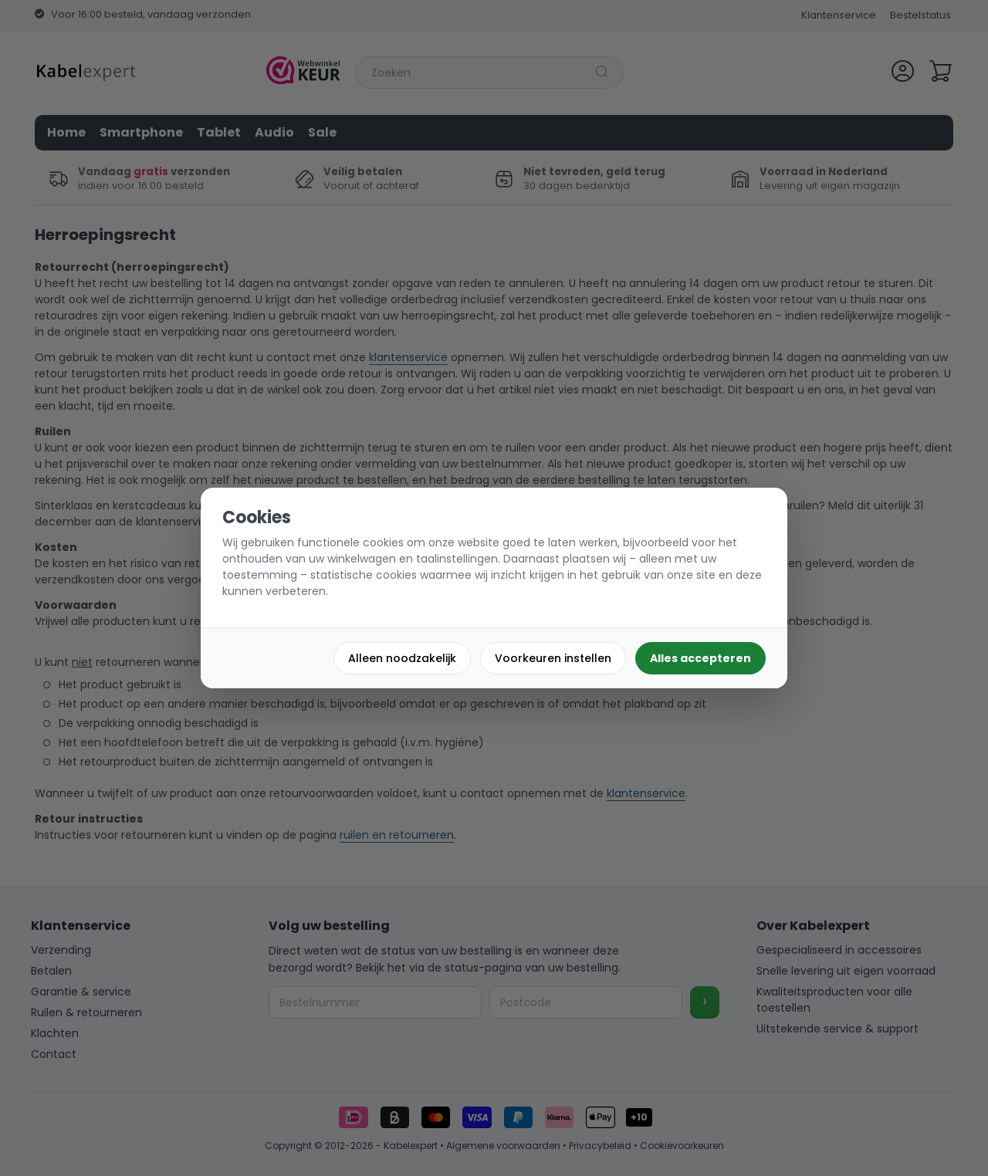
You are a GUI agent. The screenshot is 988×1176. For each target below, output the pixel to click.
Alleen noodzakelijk (402, 658)
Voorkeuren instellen (553, 658)
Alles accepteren (700, 658)
